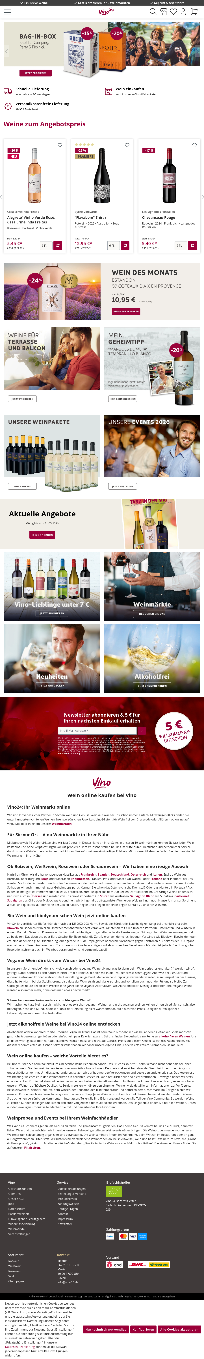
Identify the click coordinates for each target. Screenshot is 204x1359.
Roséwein (14, 1271)
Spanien (103, 874)
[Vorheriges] (6, 51)
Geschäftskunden (20, 1189)
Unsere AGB (16, 1199)
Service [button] (62, 1182)
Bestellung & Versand (72, 1194)
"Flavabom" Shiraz (155, 217)
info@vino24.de (68, 1282)
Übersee (36, 896)
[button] (78, 1252)
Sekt (11, 1276)
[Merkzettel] (173, 11)
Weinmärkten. (62, 824)
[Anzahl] (43, 245)
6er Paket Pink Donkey (24, 217)
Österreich (138, 874)
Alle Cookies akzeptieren (179, 1329)
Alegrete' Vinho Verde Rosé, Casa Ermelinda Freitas (96, 220)
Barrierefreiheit (18, 1214)
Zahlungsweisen (68, 1204)
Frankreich (88, 874)
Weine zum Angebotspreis (45, 124)
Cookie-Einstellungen (72, 1189)
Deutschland (120, 874)
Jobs (11, 1204)
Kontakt (63, 1214)
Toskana (156, 879)
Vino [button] (11, 1182)
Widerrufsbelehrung (21, 1224)
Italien (157, 874)
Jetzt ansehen (42, 535)
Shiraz (104, 896)
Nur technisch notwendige (105, 1329)
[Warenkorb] (194, 11)
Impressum (65, 1219)
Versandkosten (92, 1296)
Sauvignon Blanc (142, 896)
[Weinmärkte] (164, 11)
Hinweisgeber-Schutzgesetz (26, 1219)
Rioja (45, 879)
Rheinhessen (80, 879)
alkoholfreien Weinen (174, 1036)
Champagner (17, 1281)
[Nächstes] (197, 51)
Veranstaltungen (19, 1234)
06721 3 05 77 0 (68, 1265)
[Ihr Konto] (183, 11)
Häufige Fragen (68, 1209)
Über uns (14, 1194)
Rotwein (13, 1261)
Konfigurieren (143, 1329)
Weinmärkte (16, 1229)
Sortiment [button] (16, 1255)
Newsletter (65, 1224)
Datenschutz (16, 1209)
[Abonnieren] (142, 731)
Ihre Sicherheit (67, 1199)
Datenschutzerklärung (69, 753)
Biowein (13, 928)
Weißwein (14, 1266)
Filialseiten (32, 1148)
